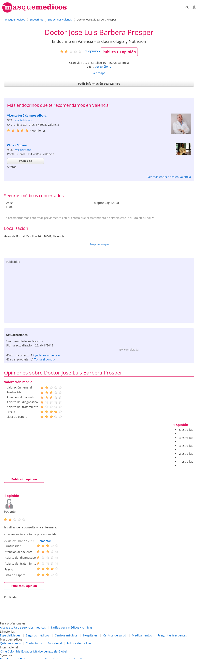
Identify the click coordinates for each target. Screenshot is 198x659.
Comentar (44, 541)
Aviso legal (54, 643)
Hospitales (90, 635)
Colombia (14, 651)
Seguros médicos (37, 635)
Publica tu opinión (119, 51)
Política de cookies (79, 643)
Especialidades (10, 635)
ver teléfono (103, 66)
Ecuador (26, 651)
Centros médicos (66, 635)
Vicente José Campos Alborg (26, 115)
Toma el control (44, 359)
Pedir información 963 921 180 (99, 83)
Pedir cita (25, 161)
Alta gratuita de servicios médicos (23, 627)
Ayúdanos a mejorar (46, 355)
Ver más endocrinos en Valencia (169, 177)
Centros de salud (114, 635)
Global (62, 651)
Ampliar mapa (99, 244)
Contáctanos (34, 643)
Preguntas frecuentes (172, 635)
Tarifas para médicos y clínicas (72, 627)
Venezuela (51, 651)
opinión (92, 51)
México (38, 651)
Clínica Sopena (17, 145)
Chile (3, 651)
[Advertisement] (99, 292)
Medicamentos (142, 635)
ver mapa (99, 73)
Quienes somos (10, 643)
